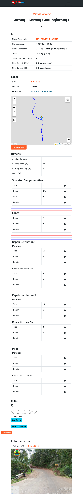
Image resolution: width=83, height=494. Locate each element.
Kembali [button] (6, 433)
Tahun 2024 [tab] (33, 446)
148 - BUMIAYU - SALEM (47, 39)
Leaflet (58, 144)
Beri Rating (16, 420)
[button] (41, 118)
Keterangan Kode (19, 426)
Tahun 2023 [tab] (18, 446)
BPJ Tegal (35, 82)
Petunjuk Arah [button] (19, 147)
